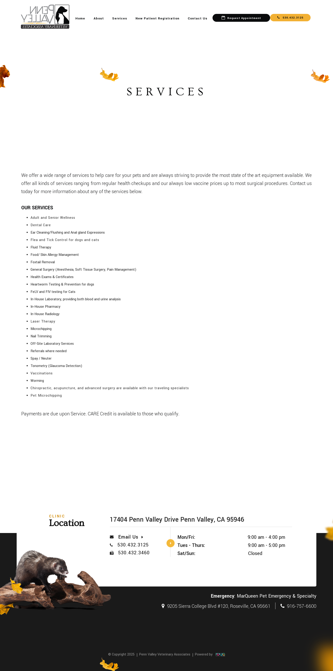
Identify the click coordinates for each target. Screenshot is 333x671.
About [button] (99, 18)
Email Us (130, 537)
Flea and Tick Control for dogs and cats (65, 240)
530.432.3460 (134, 552)
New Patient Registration (157, 18)
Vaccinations (42, 373)
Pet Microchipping (46, 395)
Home (80, 18)
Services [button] (119, 18)
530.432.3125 (290, 18)
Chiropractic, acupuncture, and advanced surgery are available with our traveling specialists (110, 388)
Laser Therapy (43, 321)
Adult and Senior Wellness (53, 217)
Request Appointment (244, 18)
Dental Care (41, 225)
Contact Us (197, 18)
